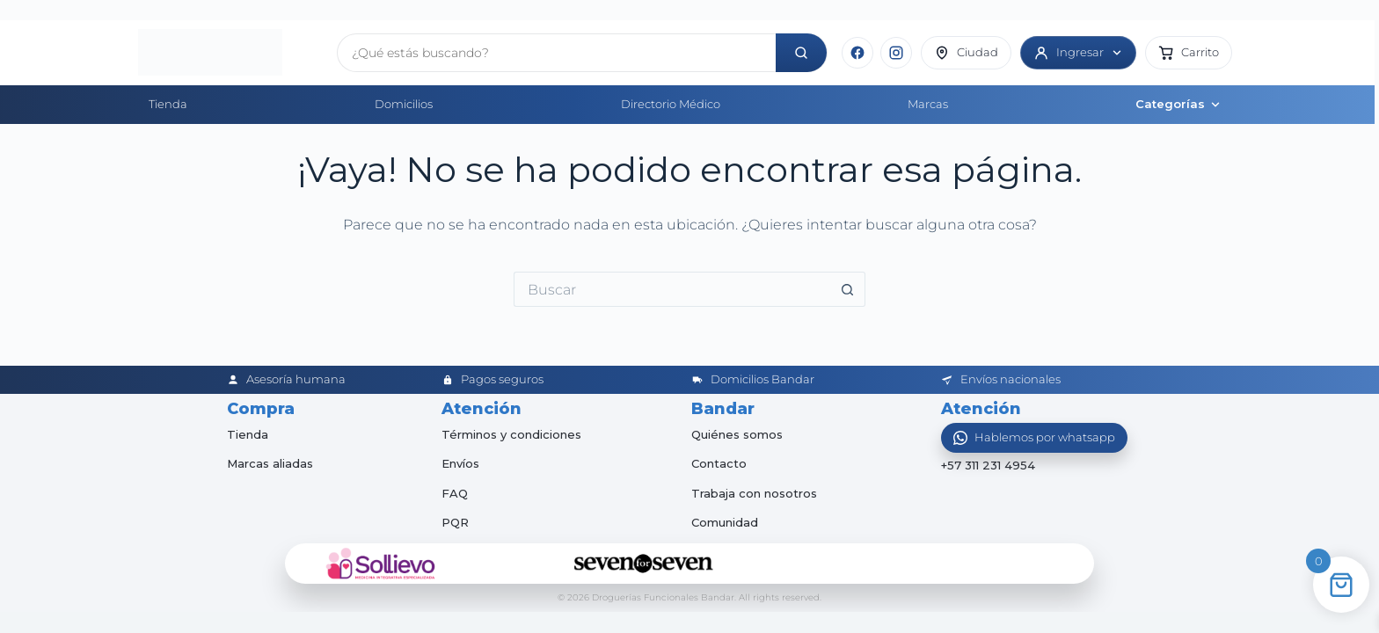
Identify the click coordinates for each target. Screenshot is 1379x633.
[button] (1188, 52)
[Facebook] (857, 53)
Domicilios (404, 104)
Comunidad (724, 522)
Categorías (1178, 104)
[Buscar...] (672, 289)
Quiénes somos (737, 434)
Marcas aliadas (270, 463)
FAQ (454, 493)
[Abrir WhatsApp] (1034, 438)
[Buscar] (801, 52)
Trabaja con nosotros (754, 493)
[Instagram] (896, 53)
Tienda (168, 104)
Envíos (460, 463)
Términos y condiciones (511, 434)
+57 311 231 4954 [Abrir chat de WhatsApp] (988, 466)
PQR (455, 522)
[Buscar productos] (557, 52)
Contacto (719, 463)
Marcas (928, 104)
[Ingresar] (1078, 52)
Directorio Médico (670, 104)
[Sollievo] (380, 563)
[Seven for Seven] (643, 563)
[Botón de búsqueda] (847, 289)
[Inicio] (230, 52)
